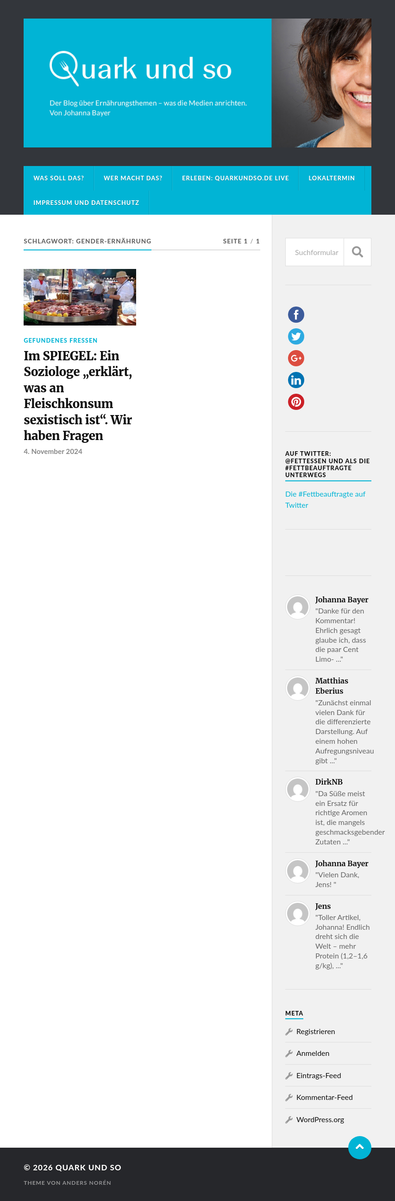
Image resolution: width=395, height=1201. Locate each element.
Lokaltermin (331, 178)
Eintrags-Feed (318, 1075)
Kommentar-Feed (324, 1096)
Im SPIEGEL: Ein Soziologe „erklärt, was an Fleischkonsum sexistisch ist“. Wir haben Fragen (78, 396)
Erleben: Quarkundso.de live (235, 178)
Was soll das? (58, 178)
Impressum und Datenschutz (86, 202)
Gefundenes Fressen (61, 340)
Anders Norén (87, 1182)
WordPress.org (320, 1119)
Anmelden (312, 1052)
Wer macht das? (133, 178)
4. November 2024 (53, 451)
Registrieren (315, 1031)
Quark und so (89, 1167)
